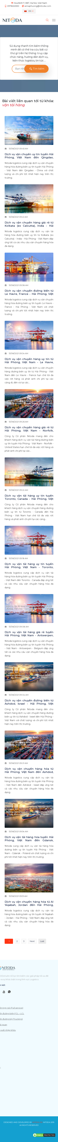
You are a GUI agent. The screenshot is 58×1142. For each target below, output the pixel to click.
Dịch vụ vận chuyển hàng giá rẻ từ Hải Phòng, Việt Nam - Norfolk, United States (29, 430)
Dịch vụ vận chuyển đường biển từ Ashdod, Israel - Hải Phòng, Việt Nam (29, 703)
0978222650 (13, 6)
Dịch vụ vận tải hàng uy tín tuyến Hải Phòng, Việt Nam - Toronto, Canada (29, 567)
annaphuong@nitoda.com (37, 6)
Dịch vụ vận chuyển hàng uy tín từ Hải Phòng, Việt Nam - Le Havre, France (29, 362)
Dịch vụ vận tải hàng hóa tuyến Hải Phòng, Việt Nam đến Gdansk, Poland (29, 840)
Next (32, 941)
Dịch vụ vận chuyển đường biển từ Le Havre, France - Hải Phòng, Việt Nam (29, 294)
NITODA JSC (37, 1122)
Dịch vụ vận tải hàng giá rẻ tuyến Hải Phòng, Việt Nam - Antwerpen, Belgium (29, 635)
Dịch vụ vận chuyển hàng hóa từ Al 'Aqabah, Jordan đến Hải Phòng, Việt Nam (29, 905)
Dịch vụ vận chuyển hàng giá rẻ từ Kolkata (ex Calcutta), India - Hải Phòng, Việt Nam (29, 225)
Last (42, 941)
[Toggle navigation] (54, 20)
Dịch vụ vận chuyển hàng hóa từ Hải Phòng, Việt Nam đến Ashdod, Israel (29, 772)
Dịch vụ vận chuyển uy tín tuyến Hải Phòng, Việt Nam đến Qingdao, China (29, 157)
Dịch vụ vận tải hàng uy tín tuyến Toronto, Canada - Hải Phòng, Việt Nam (29, 499)
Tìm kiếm (36, 69)
